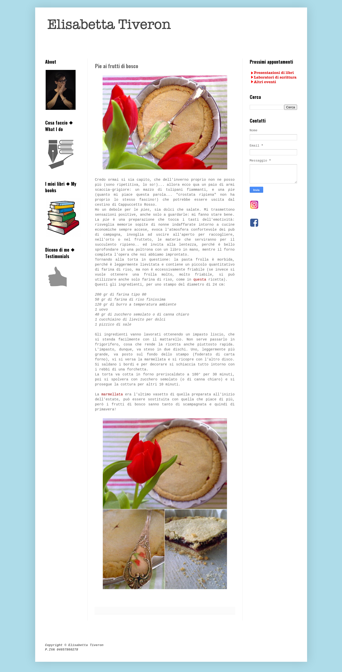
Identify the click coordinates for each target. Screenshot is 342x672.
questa (199, 280)
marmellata (112, 394)
